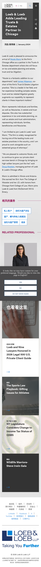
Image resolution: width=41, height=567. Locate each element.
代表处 (21, 509)
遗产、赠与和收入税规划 (15, 216)
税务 (23, 222)
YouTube (9, 516)
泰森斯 (11, 509)
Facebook (23, 513)
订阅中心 (26, 518)
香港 (30, 509)
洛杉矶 (11, 504)
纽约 (20, 504)
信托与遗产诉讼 (22, 210)
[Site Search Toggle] (30, 6)
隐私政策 (31, 516)
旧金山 (32, 506)
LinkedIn (11, 513)
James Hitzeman (25, 81)
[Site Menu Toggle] (36, 6)
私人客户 (8, 210)
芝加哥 (29, 504)
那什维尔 (8, 506)
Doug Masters (8, 166)
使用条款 (14, 518)
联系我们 (20, 516)
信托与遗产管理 (11, 222)
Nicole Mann (15, 59)
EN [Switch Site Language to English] (16, 6)
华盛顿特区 (21, 506)
